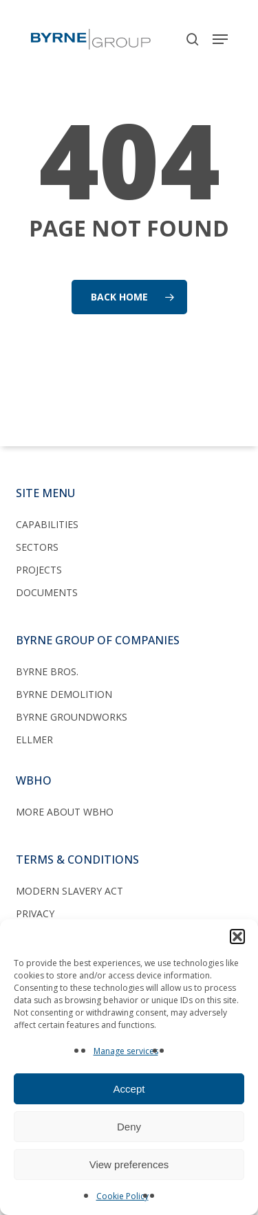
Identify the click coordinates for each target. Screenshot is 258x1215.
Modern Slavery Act (69, 890)
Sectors (37, 547)
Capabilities (47, 524)
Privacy (35, 913)
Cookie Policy (122, 1196)
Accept (129, 1089)
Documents (47, 592)
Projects (39, 569)
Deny (129, 1126)
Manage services (126, 1051)
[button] (237, 936)
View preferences (129, 1164)
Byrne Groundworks (71, 716)
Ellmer (34, 739)
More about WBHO (65, 811)
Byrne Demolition (64, 694)
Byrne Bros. (47, 671)
